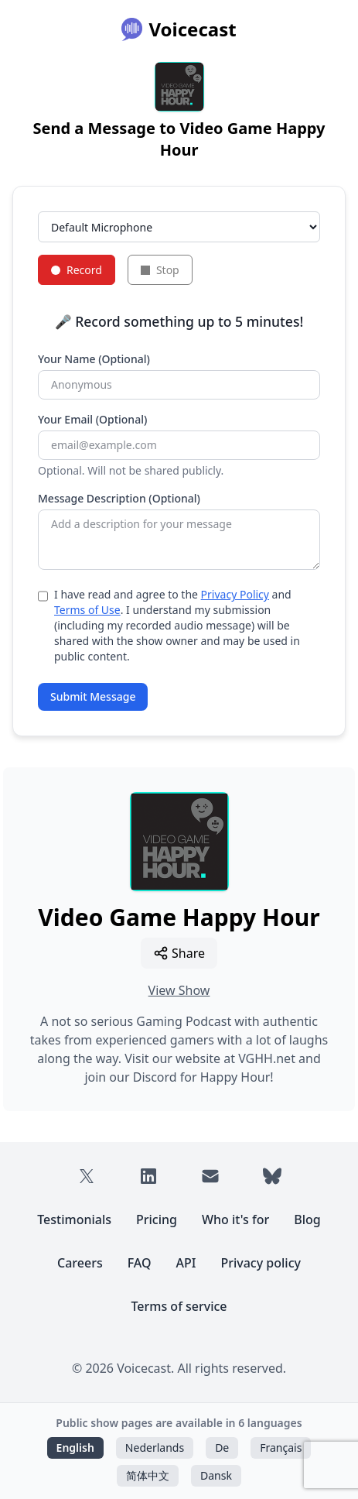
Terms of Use (87, 609)
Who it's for (235, 1219)
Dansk (216, 1475)
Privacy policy (260, 1262)
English (75, 1447)
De (222, 1447)
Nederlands (154, 1447)
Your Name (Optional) (94, 359)
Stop (160, 269)
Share (179, 953)
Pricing (156, 1219)
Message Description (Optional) (119, 498)
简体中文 (147, 1475)
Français (281, 1447)
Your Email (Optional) (92, 419)
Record (76, 269)
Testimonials (74, 1219)
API (186, 1262)
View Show (179, 990)
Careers (80, 1262)
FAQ (140, 1262)
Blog (307, 1219)
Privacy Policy (235, 594)
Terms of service (179, 1306)
